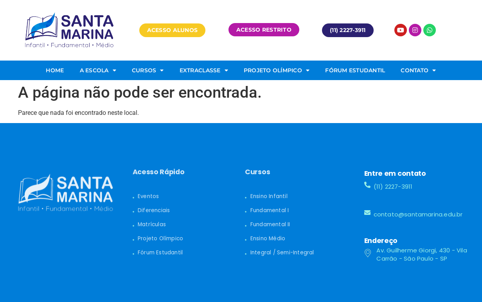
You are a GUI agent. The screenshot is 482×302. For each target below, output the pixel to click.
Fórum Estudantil (355, 70)
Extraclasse (204, 70)
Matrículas (152, 224)
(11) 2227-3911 (393, 186)
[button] (172, 30)
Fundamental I (269, 210)
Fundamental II (270, 224)
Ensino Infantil (269, 196)
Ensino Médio (267, 238)
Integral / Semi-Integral (282, 252)
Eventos (148, 196)
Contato (418, 70)
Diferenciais (154, 210)
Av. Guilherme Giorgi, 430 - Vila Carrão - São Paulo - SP (421, 254)
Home (55, 70)
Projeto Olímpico (276, 70)
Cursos (148, 70)
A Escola (98, 70)
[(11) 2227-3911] (367, 185)
